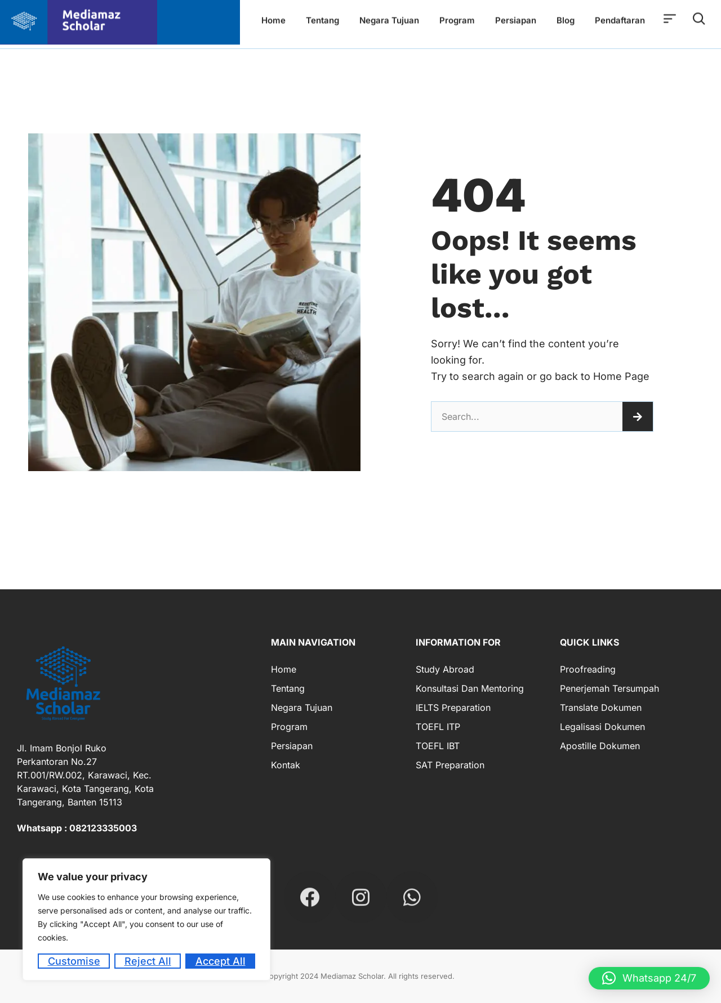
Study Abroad (445, 669)
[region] (146, 919)
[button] (649, 978)
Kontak (285, 765)
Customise (74, 961)
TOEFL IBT (438, 745)
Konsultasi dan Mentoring (470, 688)
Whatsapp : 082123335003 (77, 828)
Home (283, 669)
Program (289, 726)
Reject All (147, 961)
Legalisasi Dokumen (602, 726)
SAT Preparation (450, 765)
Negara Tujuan (301, 707)
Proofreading (588, 669)
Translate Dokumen (601, 707)
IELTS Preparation (453, 707)
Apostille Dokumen (600, 745)
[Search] (637, 416)
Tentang (288, 688)
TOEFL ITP (438, 726)
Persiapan (292, 745)
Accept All (220, 961)
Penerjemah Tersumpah (609, 688)
